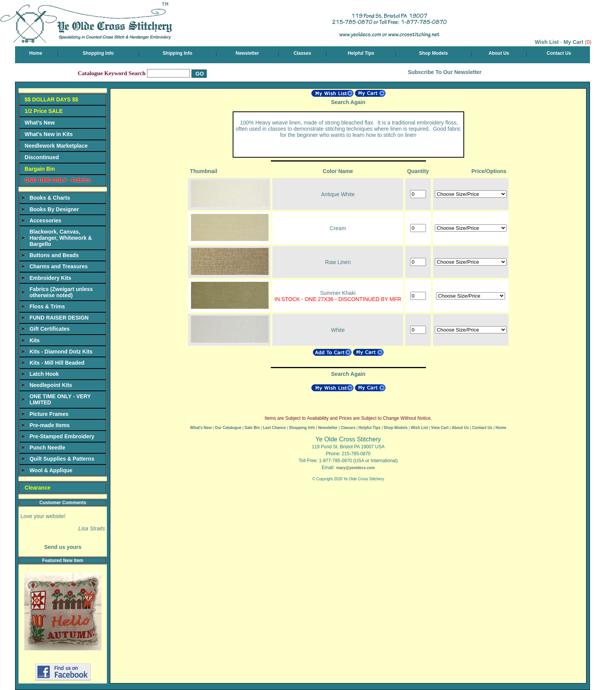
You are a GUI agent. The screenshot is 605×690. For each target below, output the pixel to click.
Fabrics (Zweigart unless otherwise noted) (61, 292)
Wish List (547, 42)
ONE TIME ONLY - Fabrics (58, 180)
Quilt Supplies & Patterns (61, 459)
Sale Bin (252, 428)
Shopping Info (98, 53)
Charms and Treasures (58, 266)
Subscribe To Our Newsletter (445, 72)
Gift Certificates (49, 329)
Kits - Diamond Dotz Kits (60, 351)
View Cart (439, 428)
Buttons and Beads (54, 255)
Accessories (45, 220)
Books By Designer (54, 209)
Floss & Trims (47, 306)
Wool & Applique (50, 470)
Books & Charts (49, 198)
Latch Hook (44, 374)
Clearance (38, 488)
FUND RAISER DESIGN (58, 318)
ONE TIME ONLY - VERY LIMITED (60, 399)
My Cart (573, 42)
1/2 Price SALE (44, 111)
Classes (302, 53)
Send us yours (62, 547)
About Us (498, 53)
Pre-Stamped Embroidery (61, 436)
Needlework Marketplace (56, 146)
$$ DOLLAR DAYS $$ (51, 99)
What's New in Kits (49, 134)
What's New (40, 122)
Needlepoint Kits (50, 385)
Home (35, 53)
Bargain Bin (40, 169)
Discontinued (42, 157)
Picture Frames (48, 414)
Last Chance (274, 428)
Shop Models (433, 53)
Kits (34, 340)
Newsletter (247, 53)
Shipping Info (178, 53)
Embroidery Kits (50, 278)
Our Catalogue (228, 428)
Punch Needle (47, 447)
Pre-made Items (49, 425)
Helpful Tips (361, 53)
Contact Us (559, 53)
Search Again (348, 102)
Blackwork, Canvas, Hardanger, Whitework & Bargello (60, 238)
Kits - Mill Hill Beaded (56, 363)
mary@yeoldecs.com (355, 468)
